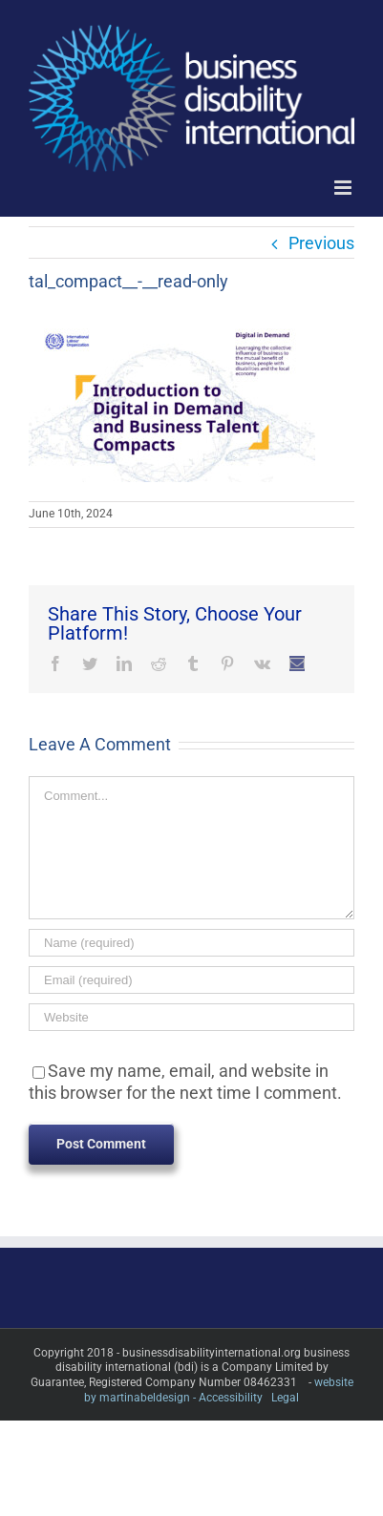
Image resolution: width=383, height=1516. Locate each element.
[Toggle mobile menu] (344, 188)
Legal (285, 1397)
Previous (321, 243)
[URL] (191, 1017)
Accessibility (231, 1397)
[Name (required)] (191, 943)
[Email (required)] (191, 980)
